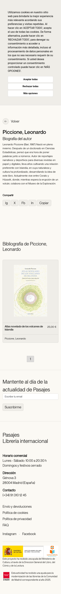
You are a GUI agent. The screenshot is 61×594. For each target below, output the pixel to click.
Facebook (29, 534)
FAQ (6, 525)
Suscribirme (13, 407)
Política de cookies (15, 513)
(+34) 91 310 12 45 (14, 495)
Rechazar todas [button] (30, 86)
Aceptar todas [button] (30, 79)
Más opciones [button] (30, 93)
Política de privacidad (17, 519)
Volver (11, 121)
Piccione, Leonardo (15, 338)
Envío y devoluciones (17, 506)
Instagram (9, 534)
